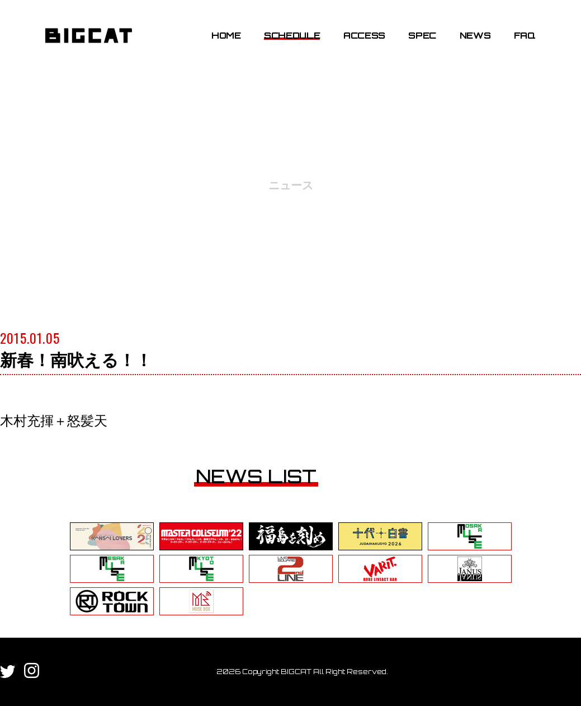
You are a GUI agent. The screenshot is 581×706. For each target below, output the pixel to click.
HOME (226, 35)
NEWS (475, 35)
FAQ (525, 35)
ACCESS (364, 35)
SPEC (422, 35)
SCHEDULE (292, 35)
